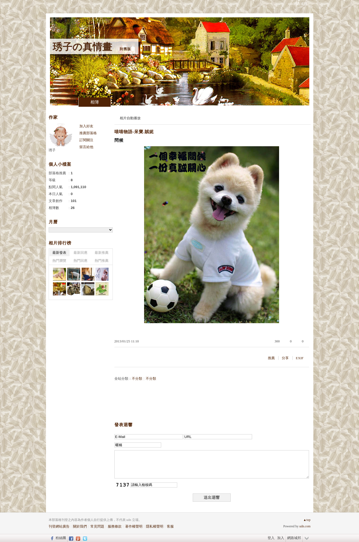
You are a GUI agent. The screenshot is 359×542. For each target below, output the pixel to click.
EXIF (300, 358)
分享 (285, 358)
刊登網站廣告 (59, 526)
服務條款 (115, 526)
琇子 (52, 150)
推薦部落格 (88, 133)
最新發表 (59, 253)
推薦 (271, 358)
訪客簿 (127, 102)
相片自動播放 (130, 118)
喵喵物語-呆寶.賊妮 (134, 131)
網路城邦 (294, 538)
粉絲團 (61, 538)
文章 (62, 102)
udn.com (305, 526)
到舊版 (125, 49)
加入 (280, 538)
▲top (306, 520)
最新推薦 (102, 253)
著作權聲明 (133, 526)
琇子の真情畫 (82, 46)
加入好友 (86, 126)
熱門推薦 (102, 261)
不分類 (137, 379)
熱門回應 (80, 261)
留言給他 (86, 147)
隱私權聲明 (154, 526)
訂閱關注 (86, 140)
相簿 (94, 102)
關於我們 (80, 526)
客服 (170, 526)
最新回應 (80, 253)
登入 (271, 538)
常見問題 (97, 526)
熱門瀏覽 (59, 261)
